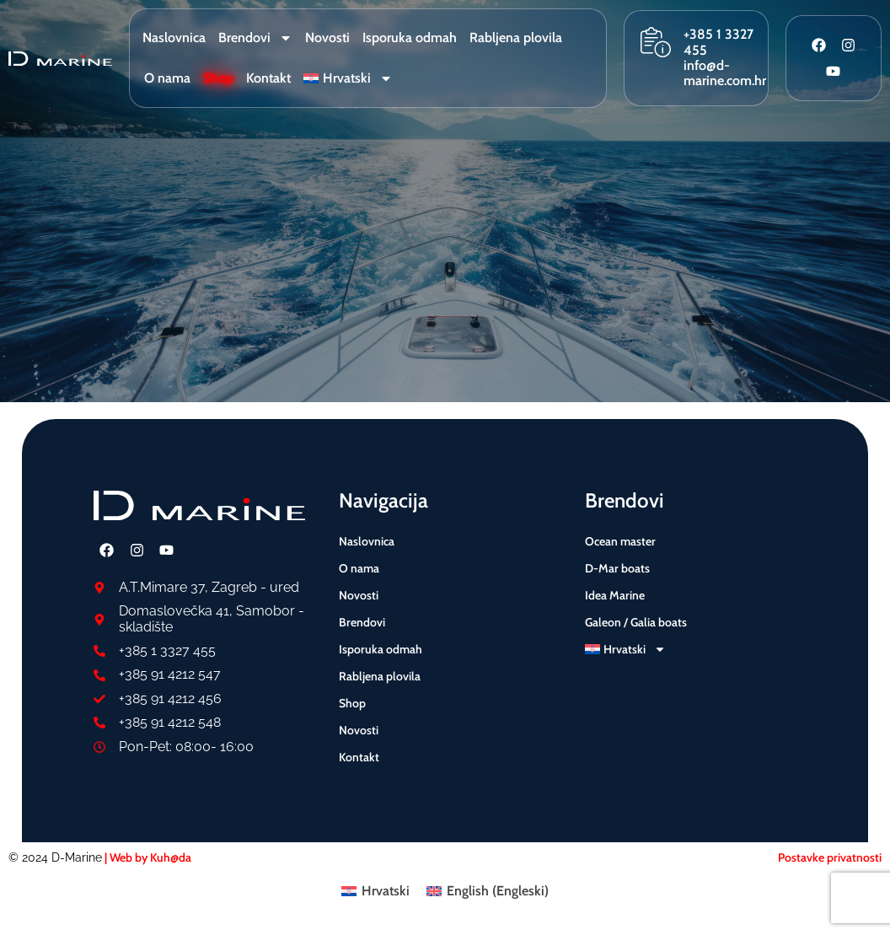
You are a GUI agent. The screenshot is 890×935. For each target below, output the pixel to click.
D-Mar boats (617, 568)
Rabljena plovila (515, 38)
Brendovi (255, 38)
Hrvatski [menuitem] (386, 891)
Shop (218, 78)
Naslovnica (174, 38)
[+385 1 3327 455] (656, 42)
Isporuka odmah (409, 38)
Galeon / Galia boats (636, 622)
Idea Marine (615, 595)
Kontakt (268, 78)
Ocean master (620, 541)
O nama (167, 78)
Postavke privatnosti (830, 857)
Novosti (327, 38)
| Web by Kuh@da (146, 857)
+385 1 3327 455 (718, 41)
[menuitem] (348, 78)
